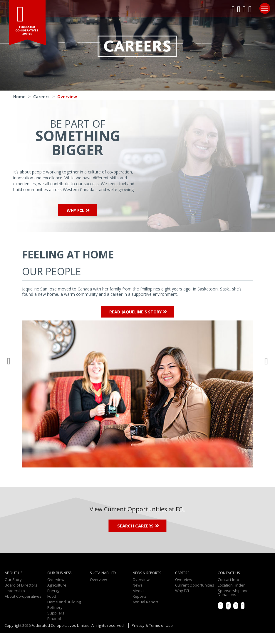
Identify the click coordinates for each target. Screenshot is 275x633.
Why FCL (75, 210)
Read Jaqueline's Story (135, 312)
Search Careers (135, 526)
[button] (10, 359)
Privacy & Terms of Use (152, 625)
